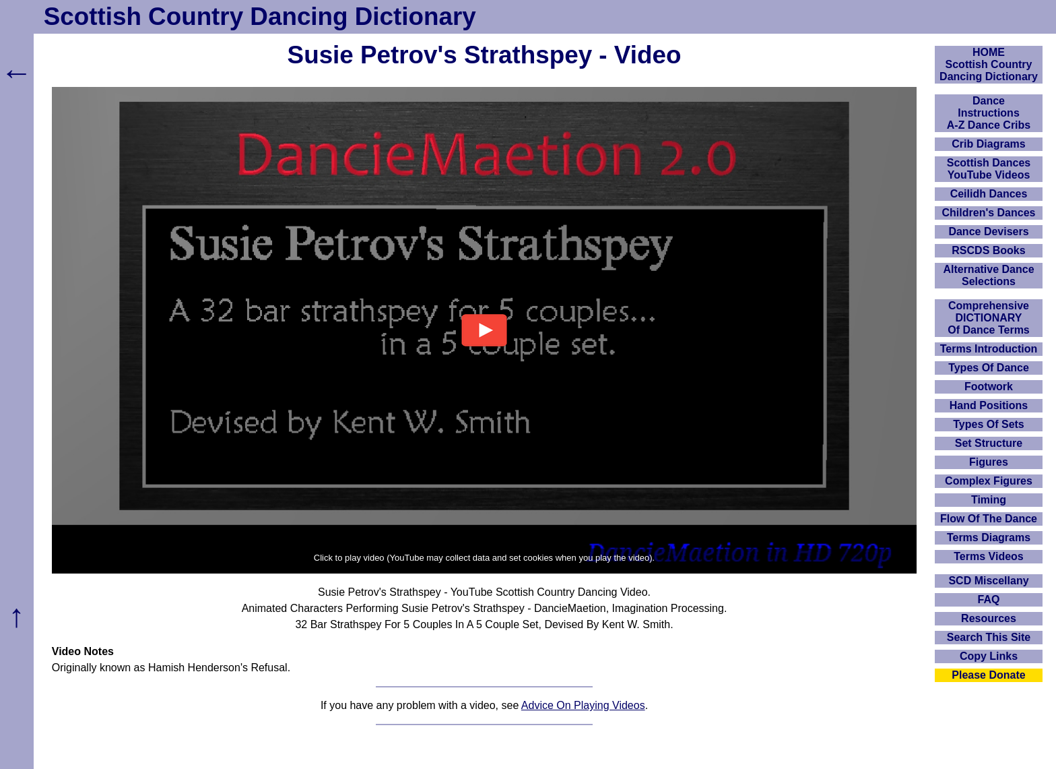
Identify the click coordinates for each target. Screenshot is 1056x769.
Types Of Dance (988, 367)
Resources (988, 618)
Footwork (988, 386)
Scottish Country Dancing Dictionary (260, 16)
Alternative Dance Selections (988, 275)
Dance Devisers (988, 231)
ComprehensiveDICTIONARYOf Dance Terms (989, 318)
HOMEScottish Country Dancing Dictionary (988, 64)
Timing (988, 499)
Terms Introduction (989, 349)
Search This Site (989, 637)
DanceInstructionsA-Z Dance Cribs (988, 113)
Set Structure (988, 443)
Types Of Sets (988, 424)
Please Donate (988, 675)
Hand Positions (989, 405)
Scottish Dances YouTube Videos (988, 169)
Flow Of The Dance (988, 518)
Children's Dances (989, 212)
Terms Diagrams (988, 537)
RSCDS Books (988, 250)
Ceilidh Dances (989, 193)
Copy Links (989, 656)
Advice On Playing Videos (583, 705)
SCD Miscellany (988, 580)
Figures (988, 462)
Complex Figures (988, 481)
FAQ (989, 599)
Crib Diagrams (988, 144)
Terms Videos (988, 556)
